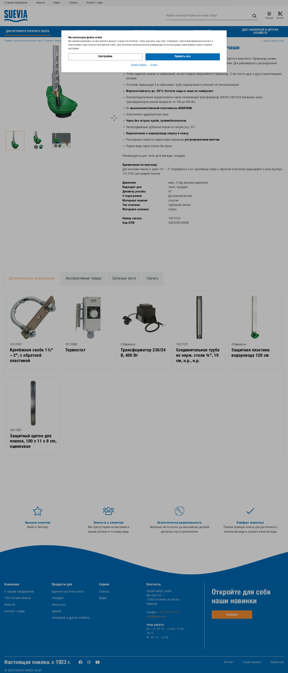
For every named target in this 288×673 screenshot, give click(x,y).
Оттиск (153, 65)
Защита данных (139, 65)
